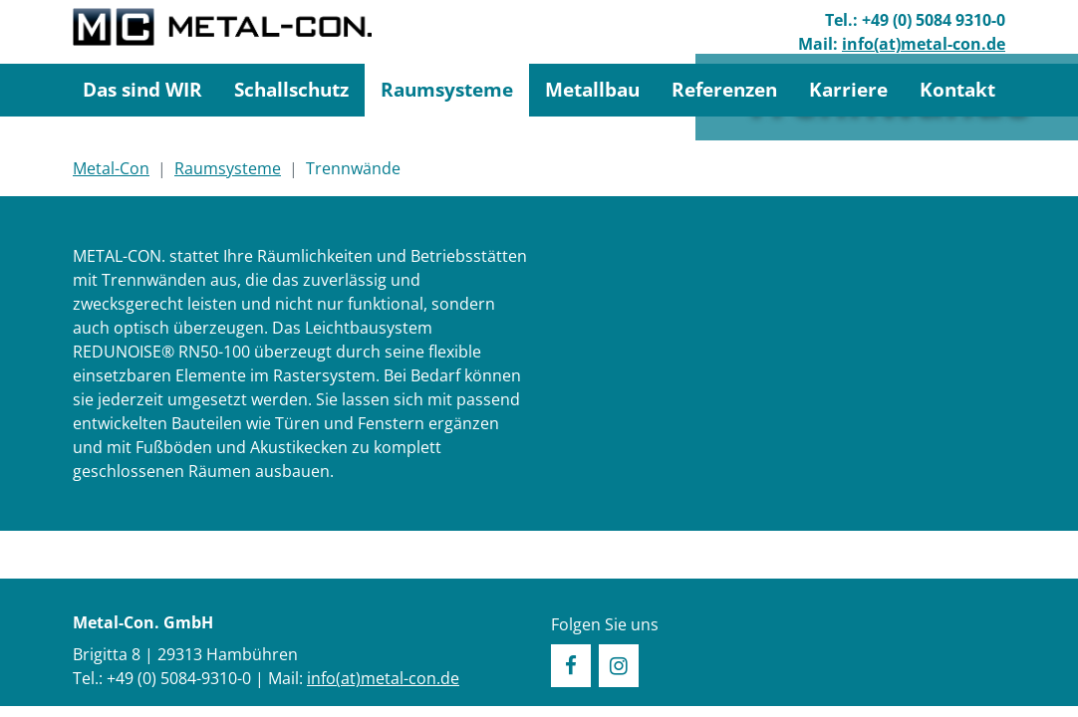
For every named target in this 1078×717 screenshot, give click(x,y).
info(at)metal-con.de (923, 44)
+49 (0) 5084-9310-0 (179, 678)
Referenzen (724, 89)
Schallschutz (291, 89)
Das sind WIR (142, 89)
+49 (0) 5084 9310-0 (933, 20)
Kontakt (957, 89)
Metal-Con (111, 168)
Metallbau (592, 89)
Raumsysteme (447, 89)
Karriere (848, 89)
